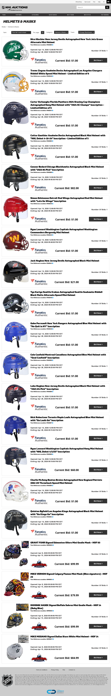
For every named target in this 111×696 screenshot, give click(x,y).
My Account (87, 2)
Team (3, 15)
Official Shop (79, 2)
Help (99, 2)
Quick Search (53, 15)
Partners (19, 15)
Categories (35, 15)
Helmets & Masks (60, 32)
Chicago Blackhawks (85, 32)
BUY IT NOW (70, 15)
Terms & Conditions (41, 670)
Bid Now (97, 60)
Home (4, 27)
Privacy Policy (55, 670)
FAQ (94, 2)
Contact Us (72, 670)
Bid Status (87, 15)
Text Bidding (105, 15)
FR (103, 2)
